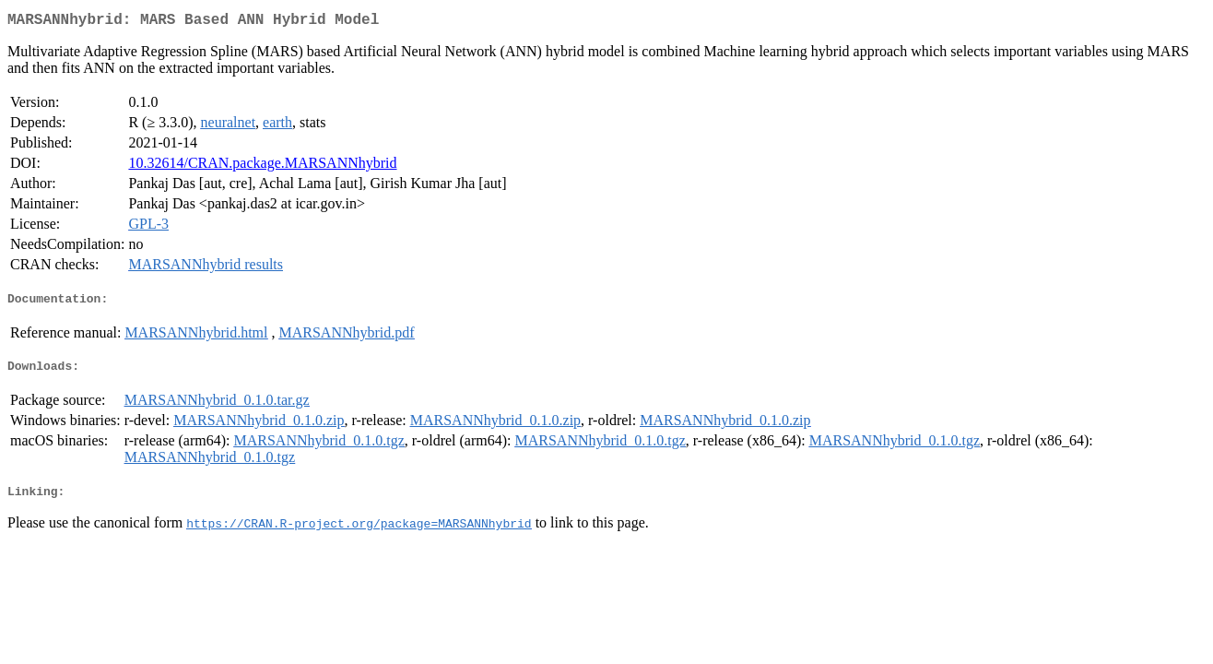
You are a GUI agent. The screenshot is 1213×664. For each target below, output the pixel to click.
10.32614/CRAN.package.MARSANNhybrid (262, 166)
